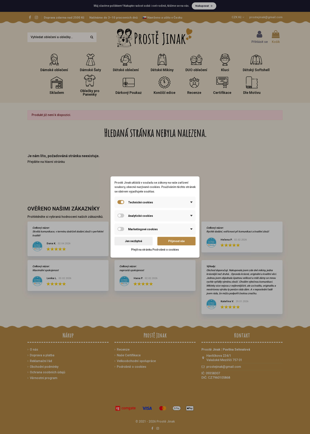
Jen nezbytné (133, 241)
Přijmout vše (176, 241)
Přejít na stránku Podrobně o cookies (155, 249)
